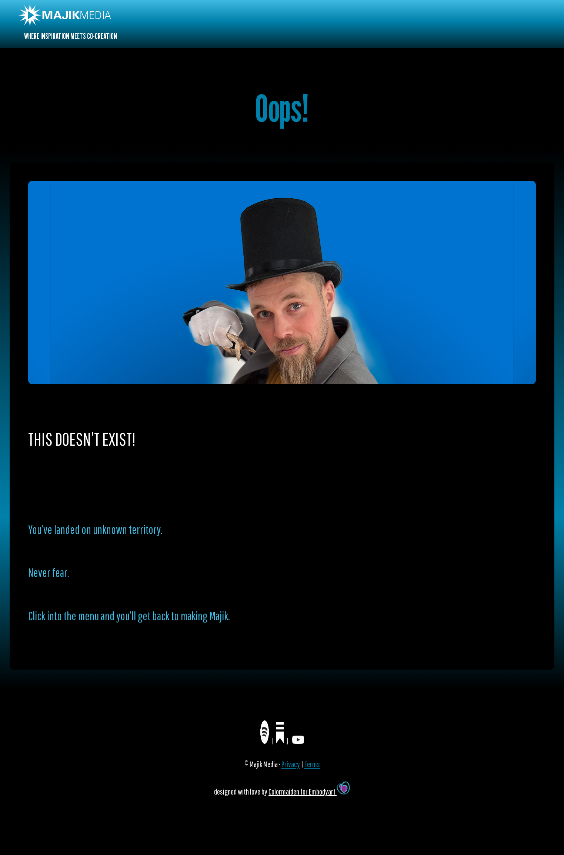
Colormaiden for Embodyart (309, 791)
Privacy (290, 764)
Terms (312, 764)
